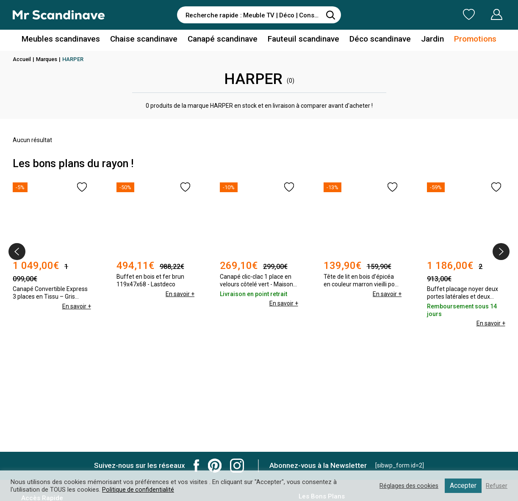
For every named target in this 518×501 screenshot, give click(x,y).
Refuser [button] (496, 486)
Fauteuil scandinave (301, 39)
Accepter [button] (462, 485)
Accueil (22, 59)
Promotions (466, 39)
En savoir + (76, 294)
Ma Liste (424, 14)
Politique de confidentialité (138, 489)
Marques (48, 59)
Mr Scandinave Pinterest (215, 466)
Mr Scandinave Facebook (196, 465)
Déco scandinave (374, 39)
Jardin (424, 39)
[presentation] (16, 251)
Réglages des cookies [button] (407, 486)
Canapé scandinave (223, 39)
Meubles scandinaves (68, 39)
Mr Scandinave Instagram (237, 466)
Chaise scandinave (148, 39)
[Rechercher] (330, 14)
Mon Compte (480, 14)
